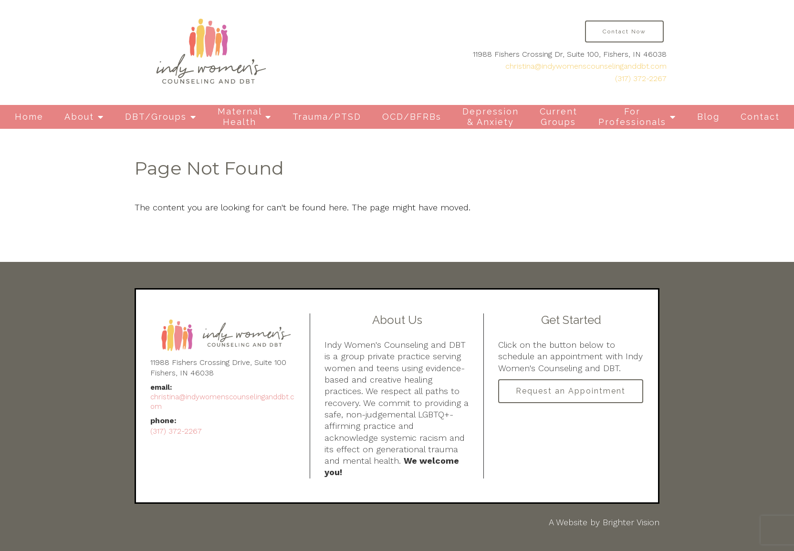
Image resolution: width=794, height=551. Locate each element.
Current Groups (558, 116)
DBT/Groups (156, 117)
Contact (760, 117)
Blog (708, 117)
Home (29, 117)
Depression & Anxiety (490, 116)
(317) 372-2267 (641, 78)
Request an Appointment (571, 390)
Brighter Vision (631, 522)
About (79, 117)
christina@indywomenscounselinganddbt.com (586, 66)
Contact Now (624, 31)
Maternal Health (240, 116)
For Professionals (632, 116)
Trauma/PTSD (327, 117)
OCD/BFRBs (411, 117)
